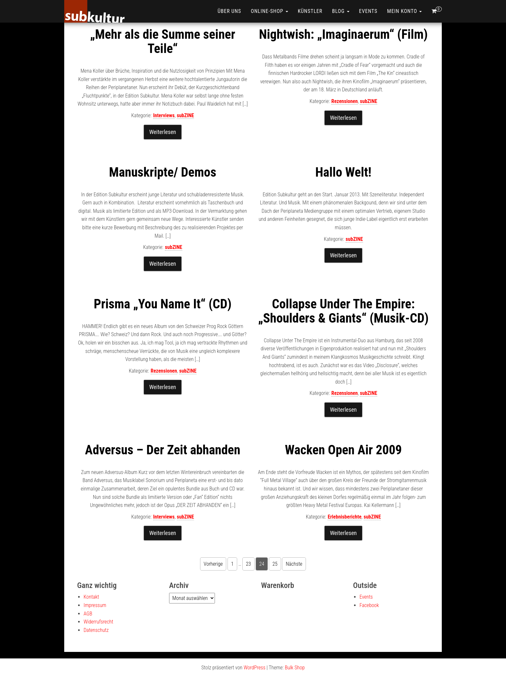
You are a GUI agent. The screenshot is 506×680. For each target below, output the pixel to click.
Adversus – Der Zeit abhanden (162, 450)
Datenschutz (96, 630)
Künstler (310, 11)
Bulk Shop (295, 668)
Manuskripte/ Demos (162, 172)
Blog (340, 11)
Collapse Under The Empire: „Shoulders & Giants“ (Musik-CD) (343, 311)
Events (368, 11)
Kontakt (91, 597)
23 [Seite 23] (248, 564)
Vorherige (213, 564)
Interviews (164, 115)
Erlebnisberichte (344, 517)
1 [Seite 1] (232, 564)
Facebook (369, 605)
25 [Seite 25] (275, 564)
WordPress (254, 668)
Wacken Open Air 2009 (343, 450)
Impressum (95, 605)
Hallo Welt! (343, 172)
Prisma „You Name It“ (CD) (163, 304)
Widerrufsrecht (98, 622)
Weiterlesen (162, 132)
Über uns (229, 11)
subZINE (185, 115)
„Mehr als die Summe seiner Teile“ (162, 41)
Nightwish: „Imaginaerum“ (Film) (343, 34)
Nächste (294, 564)
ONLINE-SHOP (269, 11)
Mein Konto (404, 11)
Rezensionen (344, 101)
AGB (88, 614)
